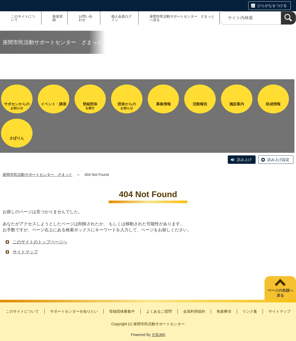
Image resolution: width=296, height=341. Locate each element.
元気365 (158, 335)
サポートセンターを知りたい (74, 311)
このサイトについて (23, 18)
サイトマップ (25, 252)
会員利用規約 (194, 311)
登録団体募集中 (122, 311)
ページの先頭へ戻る (280, 293)
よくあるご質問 (159, 311)
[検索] (288, 18)
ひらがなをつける (272, 5)
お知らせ (17, 106)
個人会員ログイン (121, 18)
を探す (90, 106)
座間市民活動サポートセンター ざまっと (37, 174)
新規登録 (57, 18)
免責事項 (223, 311)
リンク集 (249, 311)
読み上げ (244, 160)
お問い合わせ (85, 18)
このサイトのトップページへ (40, 242)
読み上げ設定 (278, 160)
